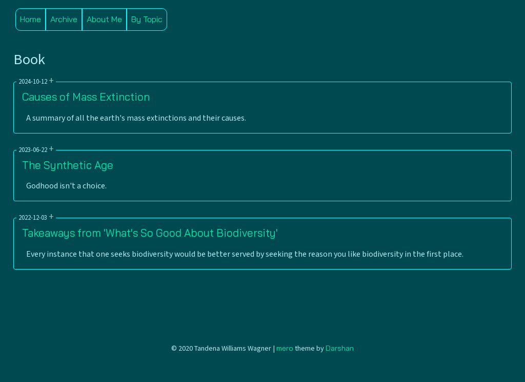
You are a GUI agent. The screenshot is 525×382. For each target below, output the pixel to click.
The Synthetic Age (67, 164)
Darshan (340, 348)
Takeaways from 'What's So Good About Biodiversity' (150, 232)
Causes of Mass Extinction (86, 96)
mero (284, 348)
